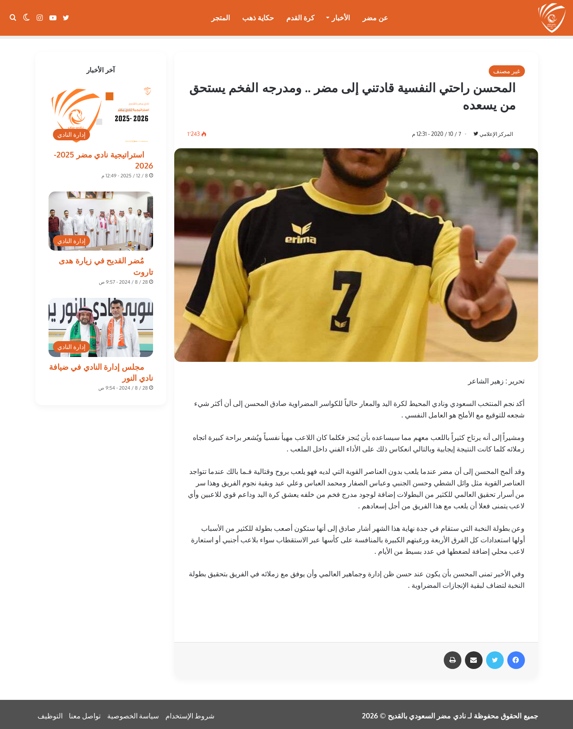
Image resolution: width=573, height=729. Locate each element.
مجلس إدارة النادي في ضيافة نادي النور (101, 369)
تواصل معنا (85, 713)
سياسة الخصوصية (133, 713)
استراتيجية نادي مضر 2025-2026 (103, 157)
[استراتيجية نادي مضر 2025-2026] (101, 112)
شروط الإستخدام (190, 713)
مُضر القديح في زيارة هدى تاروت (106, 262)
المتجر (220, 17)
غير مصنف (507, 67)
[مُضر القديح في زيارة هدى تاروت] (101, 218)
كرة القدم (300, 17)
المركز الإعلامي (492, 131)
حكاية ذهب (258, 17)
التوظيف (50, 713)
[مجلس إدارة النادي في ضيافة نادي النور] (101, 324)
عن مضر (375, 17)
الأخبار (341, 17)
